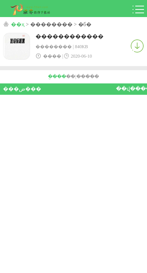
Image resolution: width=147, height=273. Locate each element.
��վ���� (130, 89)
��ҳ (18, 24)
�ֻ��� (57, 76)
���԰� (92, 76)
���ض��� (17, 89)
